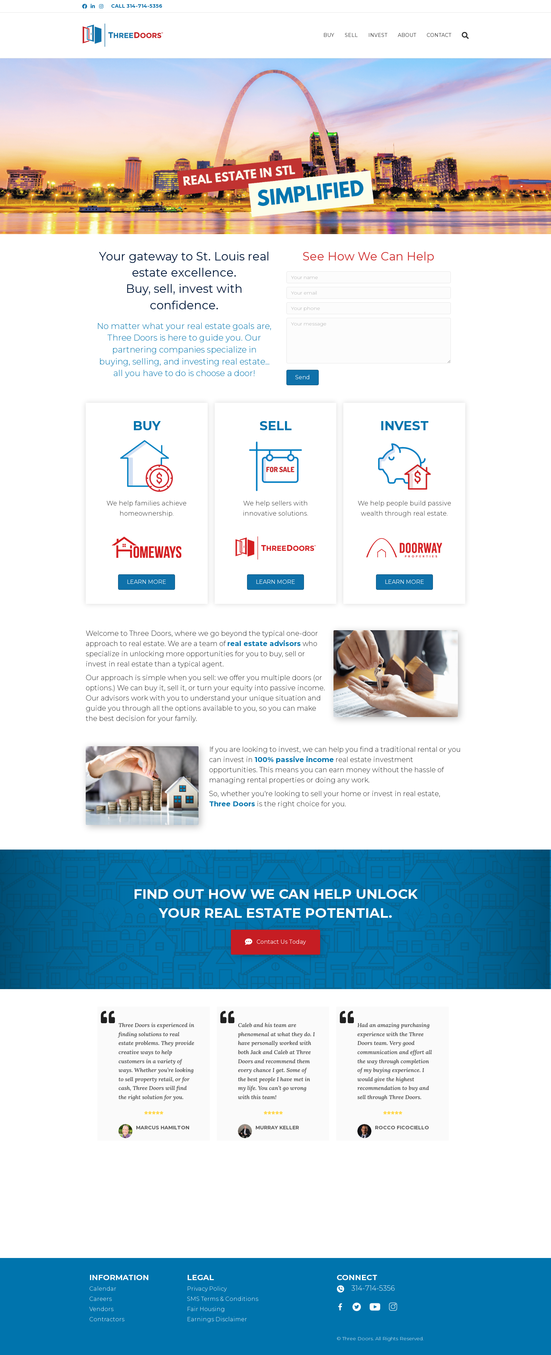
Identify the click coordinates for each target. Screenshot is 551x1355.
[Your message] (368, 340)
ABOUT (407, 35)
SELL (351, 35)
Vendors (101, 1309)
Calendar (102, 1288)
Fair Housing (206, 1309)
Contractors (106, 1319)
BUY (328, 35)
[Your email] (368, 293)
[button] (302, 377)
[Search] (462, 35)
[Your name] (368, 277)
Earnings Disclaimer (217, 1319)
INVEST (377, 35)
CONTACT (439, 35)
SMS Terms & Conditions (222, 1299)
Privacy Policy (207, 1288)
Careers (100, 1299)
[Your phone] (368, 308)
